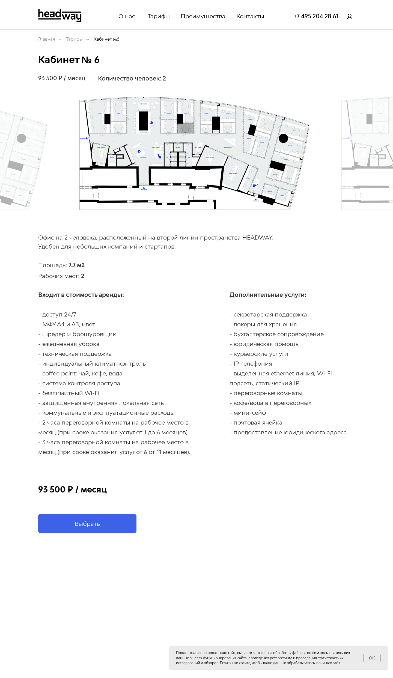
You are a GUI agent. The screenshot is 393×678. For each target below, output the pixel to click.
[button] (87, 523)
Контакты (250, 16)
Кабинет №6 (106, 39)
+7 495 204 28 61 (316, 16)
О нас (126, 16)
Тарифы (159, 16)
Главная (46, 39)
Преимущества (203, 16)
